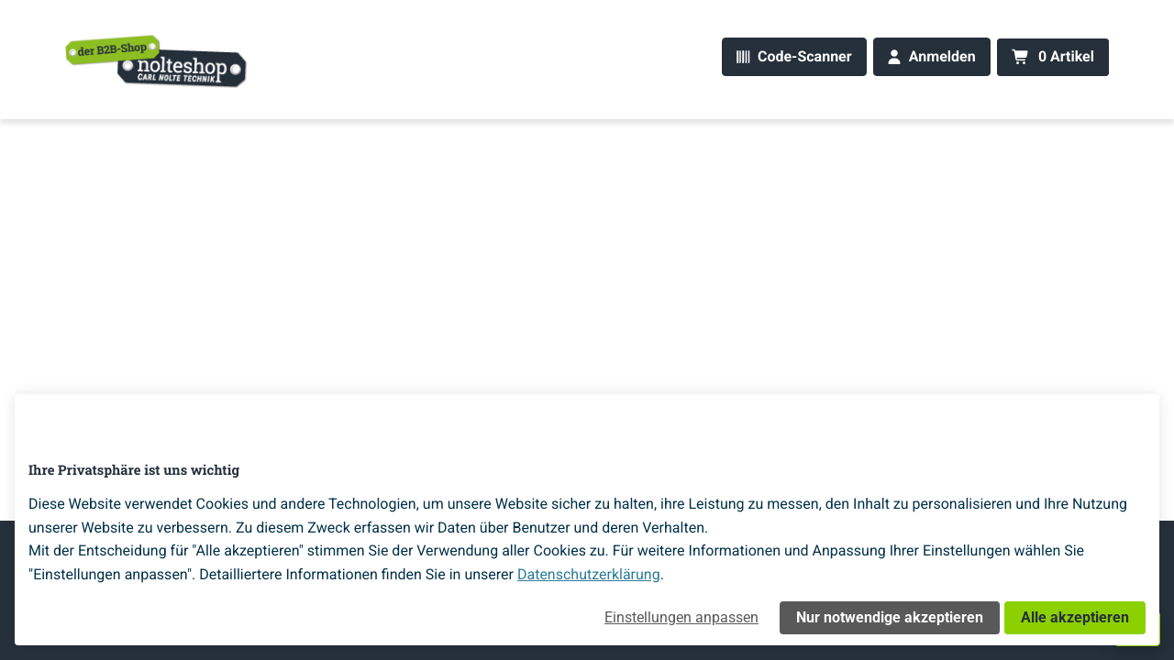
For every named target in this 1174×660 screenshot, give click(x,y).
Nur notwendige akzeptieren (889, 617)
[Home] (157, 60)
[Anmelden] (932, 57)
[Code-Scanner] (794, 57)
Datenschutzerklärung (588, 574)
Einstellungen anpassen (681, 617)
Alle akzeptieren (1075, 617)
